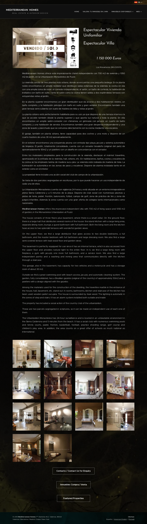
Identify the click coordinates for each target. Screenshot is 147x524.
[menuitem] (78, 12)
